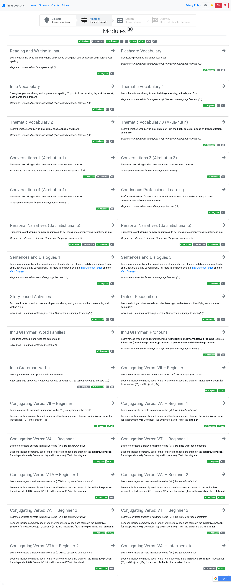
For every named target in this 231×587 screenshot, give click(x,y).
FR (225, 5)
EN (218, 5)
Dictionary (43, 5)
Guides (65, 5)
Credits (55, 5)
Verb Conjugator (18, 271)
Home (33, 5)
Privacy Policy (193, 5)
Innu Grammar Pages (91, 267)
